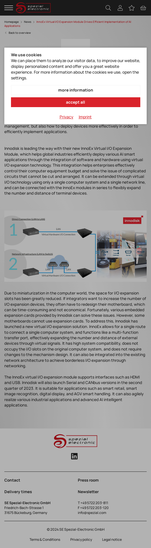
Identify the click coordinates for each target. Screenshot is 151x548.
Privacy (66, 117)
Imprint (85, 117)
